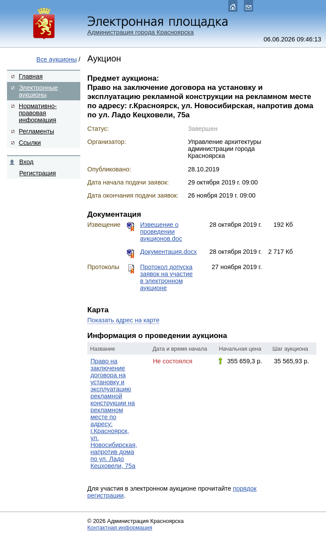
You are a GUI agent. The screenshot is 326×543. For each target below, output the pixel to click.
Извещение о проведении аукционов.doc (161, 231)
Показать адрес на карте (123, 320)
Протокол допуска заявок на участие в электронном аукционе (166, 277)
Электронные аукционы (38, 91)
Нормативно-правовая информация (38, 112)
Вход (26, 161)
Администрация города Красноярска (140, 32)
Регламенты (36, 131)
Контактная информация (119, 527)
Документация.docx (168, 251)
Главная (31, 76)
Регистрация (37, 173)
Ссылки (30, 142)
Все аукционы (56, 59)
